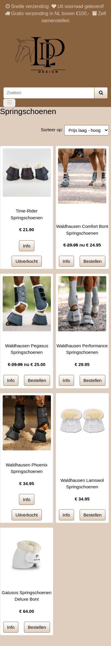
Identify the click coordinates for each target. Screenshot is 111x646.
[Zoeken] (48, 93)
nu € (82, 244)
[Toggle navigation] (9, 103)
